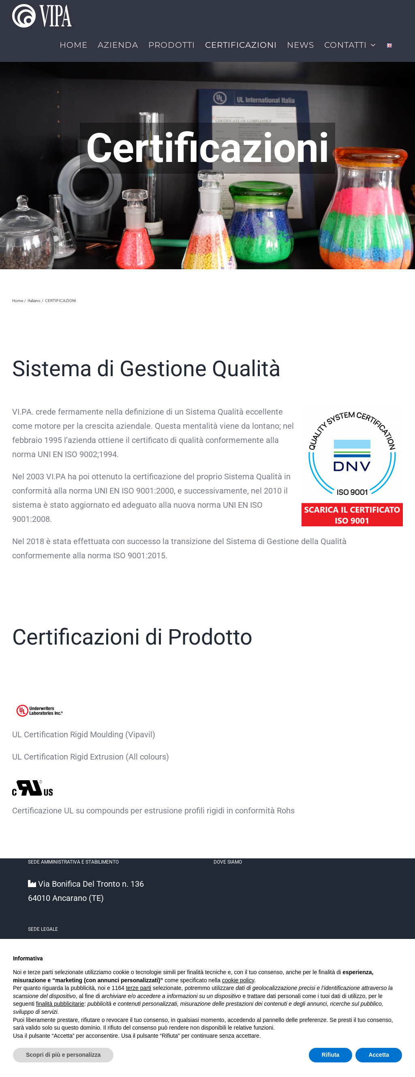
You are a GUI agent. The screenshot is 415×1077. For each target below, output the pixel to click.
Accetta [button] (378, 1054)
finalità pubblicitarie (60, 1003)
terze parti (138, 988)
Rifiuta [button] (331, 1054)
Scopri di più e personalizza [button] (63, 1054)
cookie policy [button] (238, 980)
